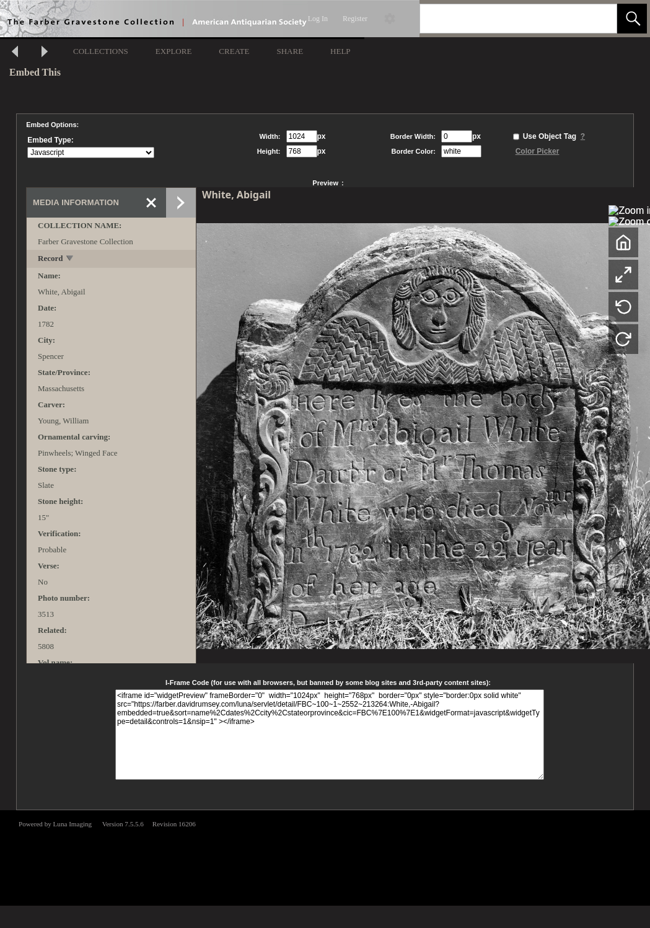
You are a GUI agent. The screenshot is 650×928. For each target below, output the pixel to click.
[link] (597, 18)
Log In (318, 18)
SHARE (289, 51)
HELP (340, 51)
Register (355, 18)
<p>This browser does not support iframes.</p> (325, 856)
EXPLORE (174, 51)
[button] (632, 18)
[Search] (503, 19)
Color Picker (538, 151)
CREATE (234, 51)
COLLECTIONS (100, 51)
